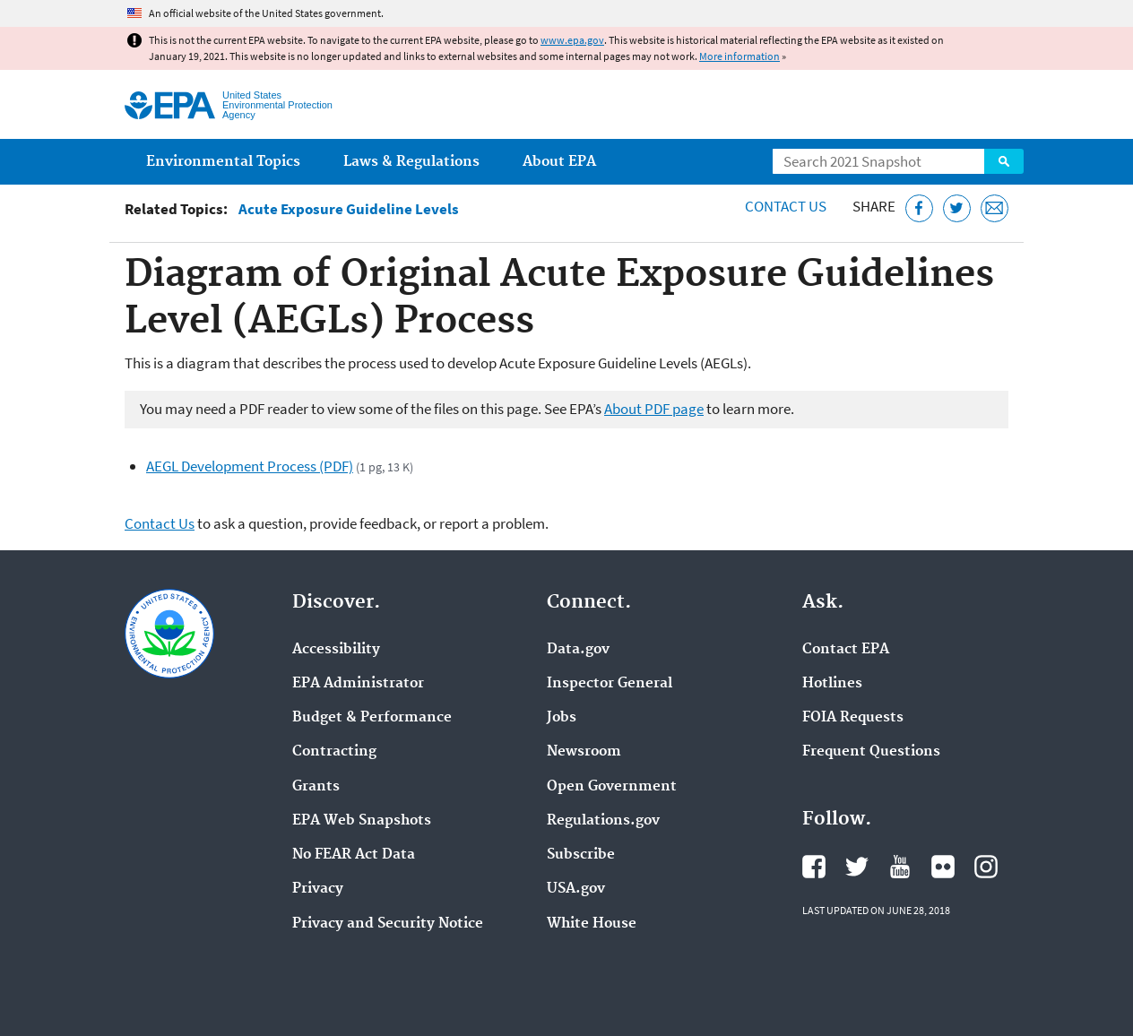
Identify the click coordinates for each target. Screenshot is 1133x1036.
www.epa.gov (572, 40)
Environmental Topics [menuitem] (223, 161)
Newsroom (584, 752)
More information (739, 56)
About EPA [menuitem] (559, 161)
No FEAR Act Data (353, 855)
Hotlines (832, 684)
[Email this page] (994, 208)
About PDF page (654, 409)
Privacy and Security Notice (387, 924)
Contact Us (785, 206)
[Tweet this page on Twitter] (957, 208)
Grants (316, 787)
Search (1004, 161)
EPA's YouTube (900, 866)
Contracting (334, 752)
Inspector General (609, 684)
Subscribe (581, 855)
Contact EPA (845, 650)
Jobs (561, 718)
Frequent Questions (871, 752)
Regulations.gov (603, 821)
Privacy (317, 889)
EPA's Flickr (943, 866)
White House (591, 924)
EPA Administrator (358, 684)
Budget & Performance (372, 718)
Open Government (612, 787)
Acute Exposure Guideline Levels (348, 209)
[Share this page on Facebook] (919, 208)
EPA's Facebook (814, 866)
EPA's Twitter (857, 866)
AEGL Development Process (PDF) (249, 466)
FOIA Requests (853, 718)
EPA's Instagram (986, 866)
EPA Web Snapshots (361, 821)
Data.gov (578, 650)
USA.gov (576, 889)
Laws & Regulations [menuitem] (411, 161)
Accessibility (336, 650)
